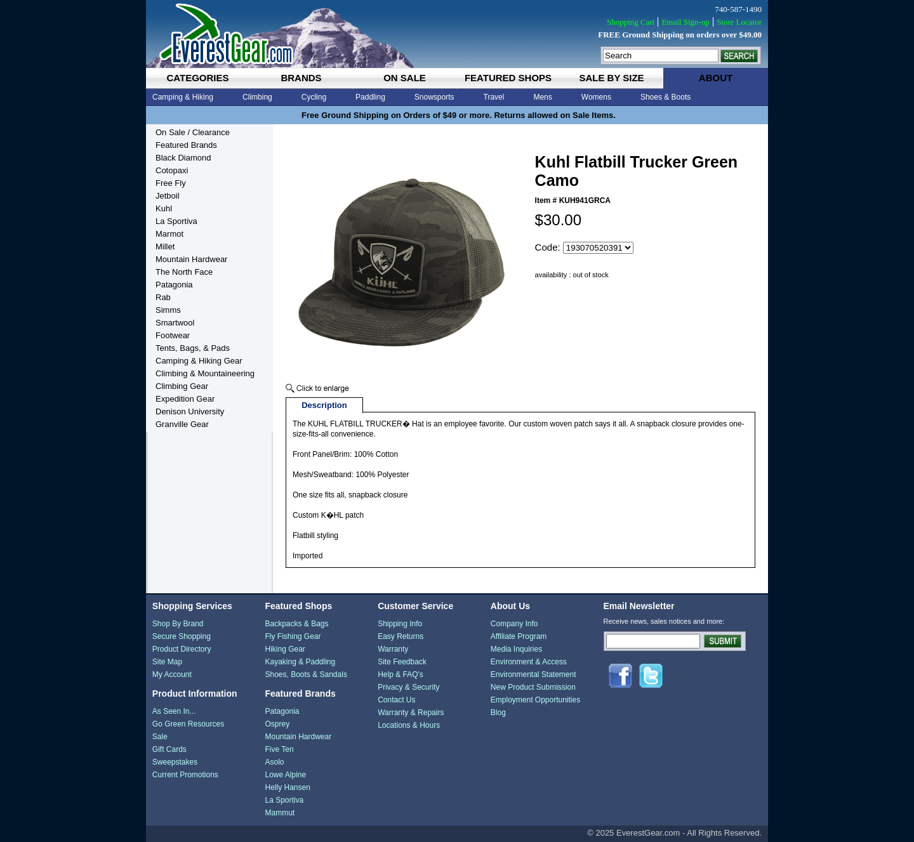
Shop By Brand (178, 623)
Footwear (173, 335)
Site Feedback (402, 661)
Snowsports (434, 97)
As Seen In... (174, 711)
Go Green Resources (188, 724)
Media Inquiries (516, 649)
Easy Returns (400, 636)
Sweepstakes (174, 762)
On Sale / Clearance (193, 132)
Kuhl (164, 208)
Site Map (167, 661)
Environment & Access (529, 661)
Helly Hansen (287, 787)
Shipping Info (400, 623)
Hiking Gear (285, 649)
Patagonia (174, 284)
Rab (163, 297)
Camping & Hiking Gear (199, 360)
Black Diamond (183, 157)
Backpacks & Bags (296, 623)
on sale (404, 77)
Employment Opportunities (535, 699)
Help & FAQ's (400, 674)
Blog (498, 712)
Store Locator (739, 22)
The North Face (184, 272)
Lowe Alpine (285, 774)
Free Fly (171, 183)
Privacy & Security (408, 687)
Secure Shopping (181, 636)
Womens (596, 97)
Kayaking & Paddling (300, 661)
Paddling (370, 97)
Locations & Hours (409, 725)
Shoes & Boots (665, 97)
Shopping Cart (630, 22)
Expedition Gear (185, 399)
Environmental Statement (533, 674)
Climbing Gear (182, 386)
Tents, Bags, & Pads (193, 348)
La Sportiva (176, 221)
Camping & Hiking (182, 97)
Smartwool (175, 322)
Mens (542, 97)
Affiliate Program (518, 636)
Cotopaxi (172, 170)
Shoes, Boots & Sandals (306, 674)
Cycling (313, 97)
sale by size (611, 77)
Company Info (514, 623)
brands (301, 77)
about (715, 77)
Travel (494, 97)
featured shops (508, 77)
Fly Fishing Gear (293, 636)
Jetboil (168, 196)
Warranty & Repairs (411, 712)
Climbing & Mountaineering (205, 373)
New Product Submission (533, 687)
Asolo (274, 762)
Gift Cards (169, 749)
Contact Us (396, 699)
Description (324, 405)
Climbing (257, 97)
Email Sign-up (685, 22)
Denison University (190, 411)
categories (197, 77)
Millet (165, 246)
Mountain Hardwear (191, 259)
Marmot (169, 234)
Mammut (280, 812)
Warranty (393, 649)
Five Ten (279, 749)
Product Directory (181, 649)
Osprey (277, 724)
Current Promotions (185, 774)
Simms (168, 310)
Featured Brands (186, 145)
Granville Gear (182, 424)
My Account (172, 674)
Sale (160, 736)
